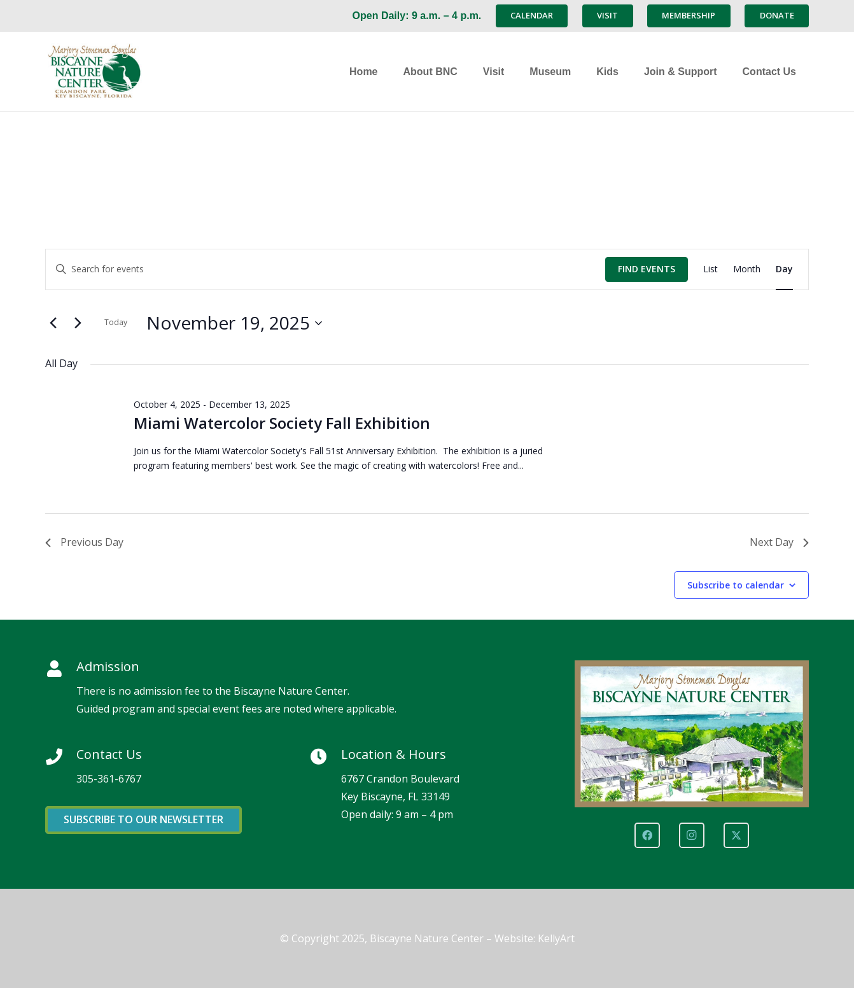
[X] (736, 835)
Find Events (646, 269)
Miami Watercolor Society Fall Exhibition (282, 422)
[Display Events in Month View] (746, 269)
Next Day (779, 542)
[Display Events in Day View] (784, 269)
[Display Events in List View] (710, 269)
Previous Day (84, 542)
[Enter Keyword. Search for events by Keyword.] (325, 269)
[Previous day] (52, 323)
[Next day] (77, 323)
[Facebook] (647, 835)
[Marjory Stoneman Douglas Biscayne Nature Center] (124, 71)
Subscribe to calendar (735, 585)
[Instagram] (691, 835)
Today (115, 322)
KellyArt (556, 938)
